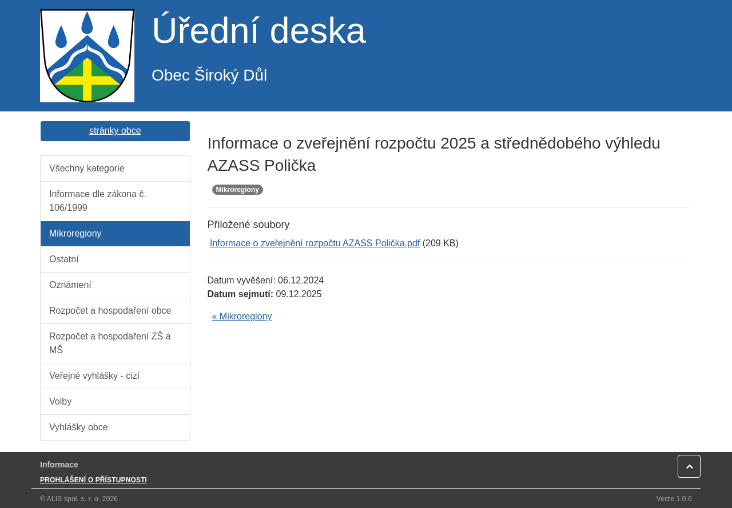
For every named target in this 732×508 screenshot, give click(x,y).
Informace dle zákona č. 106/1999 (97, 201)
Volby (60, 401)
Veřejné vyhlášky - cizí (94, 376)
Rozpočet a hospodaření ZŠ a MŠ (110, 343)
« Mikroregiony (242, 316)
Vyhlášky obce (78, 427)
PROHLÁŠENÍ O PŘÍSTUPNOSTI (93, 480)
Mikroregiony (75, 233)
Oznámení (70, 285)
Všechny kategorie (87, 168)
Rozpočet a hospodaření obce (110, 310)
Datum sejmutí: (241, 294)
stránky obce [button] (115, 130)
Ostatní (64, 259)
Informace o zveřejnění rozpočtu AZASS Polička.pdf (315, 243)
